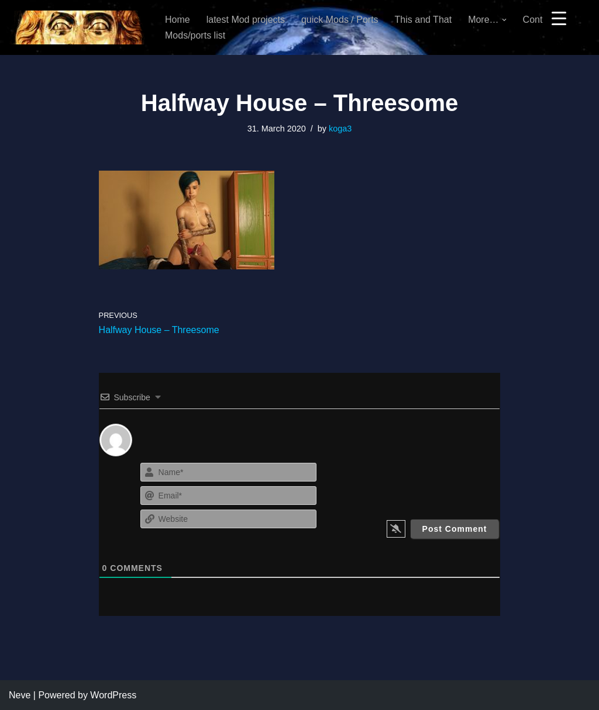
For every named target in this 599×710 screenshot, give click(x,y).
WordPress (113, 695)
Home (177, 20)
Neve (19, 695)
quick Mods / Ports (339, 20)
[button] (504, 20)
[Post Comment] (455, 528)
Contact (539, 20)
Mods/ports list (195, 35)
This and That (423, 20)
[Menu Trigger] (559, 18)
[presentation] (430, 483)
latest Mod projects (245, 20)
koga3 (340, 128)
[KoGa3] (77, 27)
